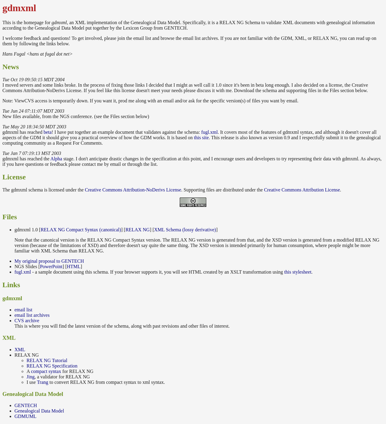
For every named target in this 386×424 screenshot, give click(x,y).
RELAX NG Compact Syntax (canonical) (81, 229)
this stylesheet (297, 272)
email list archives (31, 315)
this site (201, 137)
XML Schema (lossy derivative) (185, 229)
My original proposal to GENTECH (49, 261)
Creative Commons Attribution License (302, 189)
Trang (42, 382)
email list (23, 309)
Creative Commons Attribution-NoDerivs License (133, 189)
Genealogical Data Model (39, 410)
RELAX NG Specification (52, 365)
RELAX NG (137, 229)
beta (47, 132)
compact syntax (46, 371)
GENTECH (25, 405)
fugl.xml (209, 132)
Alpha (56, 158)
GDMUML (25, 416)
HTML (74, 266)
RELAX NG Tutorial (47, 360)
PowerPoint (51, 266)
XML (19, 349)
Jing (31, 376)
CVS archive (26, 320)
